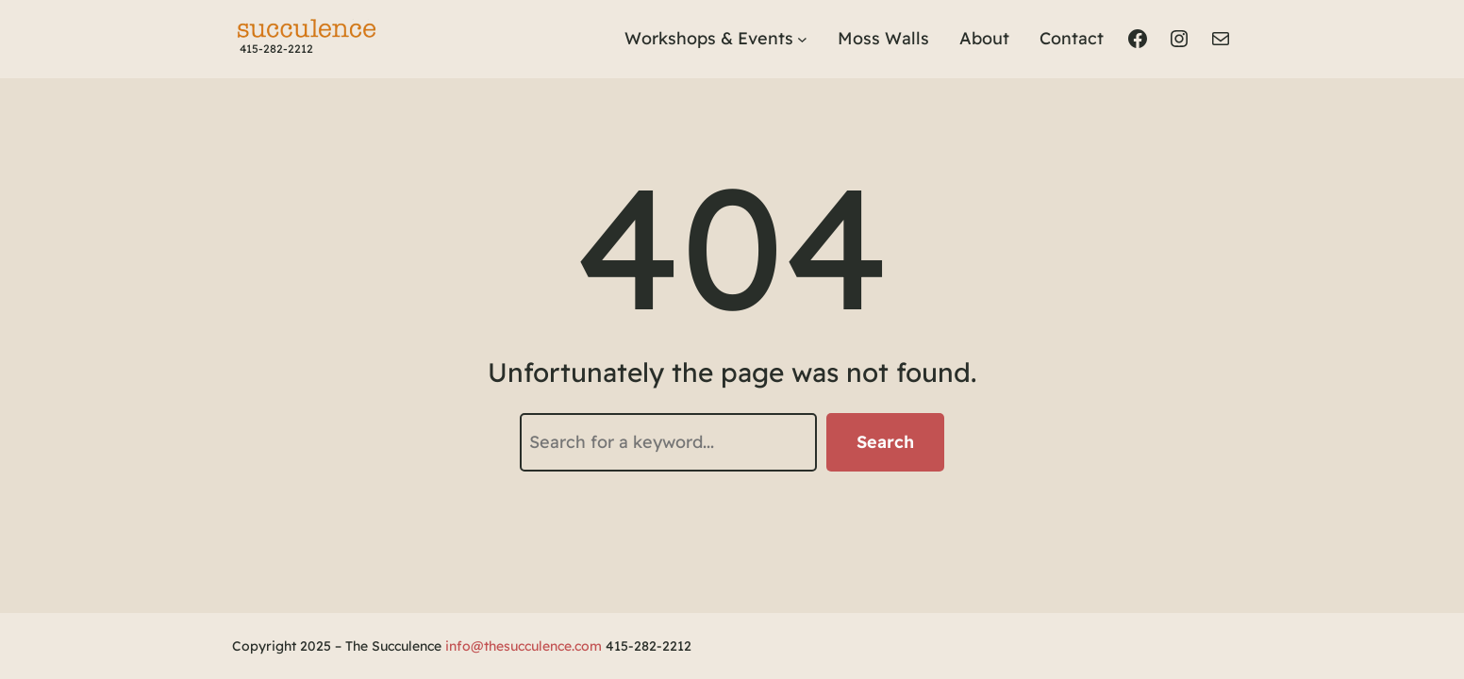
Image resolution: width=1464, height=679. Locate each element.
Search (885, 442)
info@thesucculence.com (523, 646)
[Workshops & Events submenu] (802, 39)
